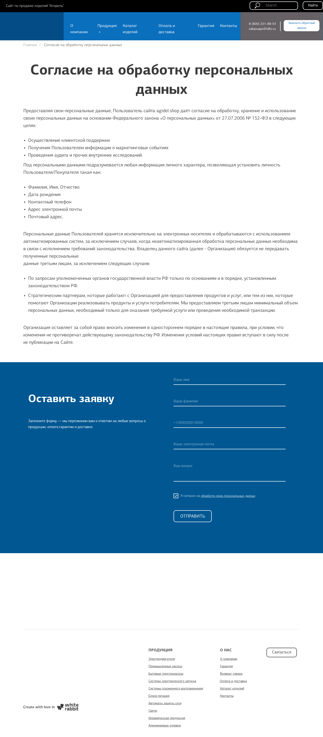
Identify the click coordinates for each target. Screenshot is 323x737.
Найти (313, 5)
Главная (30, 45)
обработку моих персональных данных (228, 496)
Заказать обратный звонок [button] (301, 25)
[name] (230, 380)
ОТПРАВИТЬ (192, 516)
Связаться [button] (281, 652)
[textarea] (230, 471)
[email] (230, 444)
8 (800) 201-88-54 (262, 24)
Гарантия (206, 26)
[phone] (230, 423)
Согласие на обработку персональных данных (83, 45)
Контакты (228, 26)
